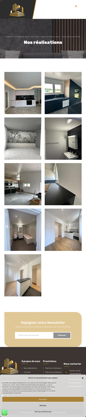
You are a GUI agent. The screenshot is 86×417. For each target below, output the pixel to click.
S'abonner (62, 336)
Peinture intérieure (53, 368)
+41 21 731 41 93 (75, 374)
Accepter (43, 399)
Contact (27, 372)
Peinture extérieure (53, 372)
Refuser (43, 406)
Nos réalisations (30, 368)
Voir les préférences (43, 412)
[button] (83, 378)
